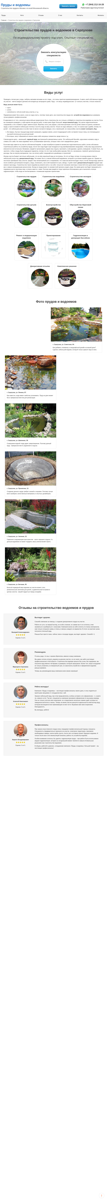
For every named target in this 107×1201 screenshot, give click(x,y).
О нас (60, 15)
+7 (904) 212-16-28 (94, 4)
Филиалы (101, 15)
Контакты (80, 15)
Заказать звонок (68, 6)
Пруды (3, 15)
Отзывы (41, 15)
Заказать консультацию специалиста (53, 54)
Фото (22, 15)
